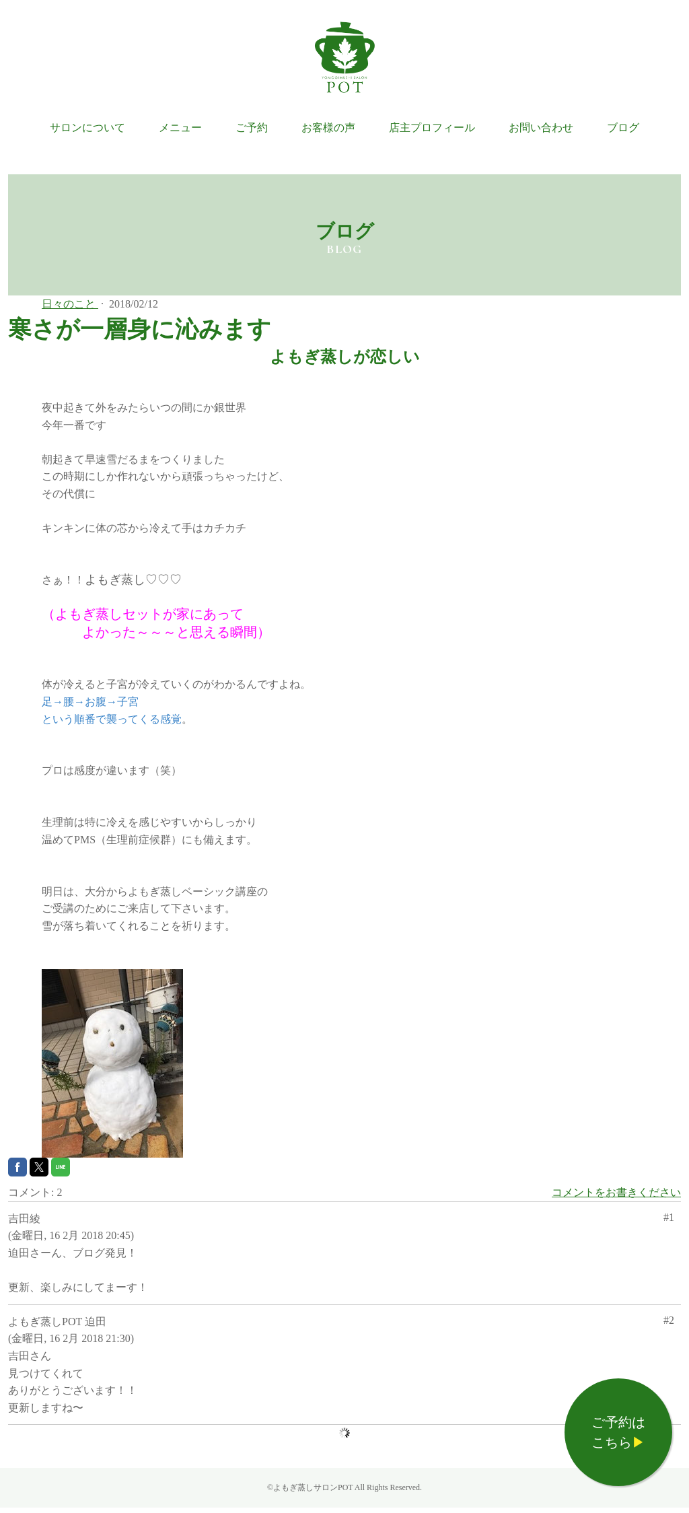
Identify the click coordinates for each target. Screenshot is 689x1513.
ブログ (623, 127)
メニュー (180, 127)
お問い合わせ (541, 127)
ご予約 (251, 127)
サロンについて (87, 127)
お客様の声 (328, 127)
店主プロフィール (432, 127)
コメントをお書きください (616, 1192)
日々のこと (70, 304)
